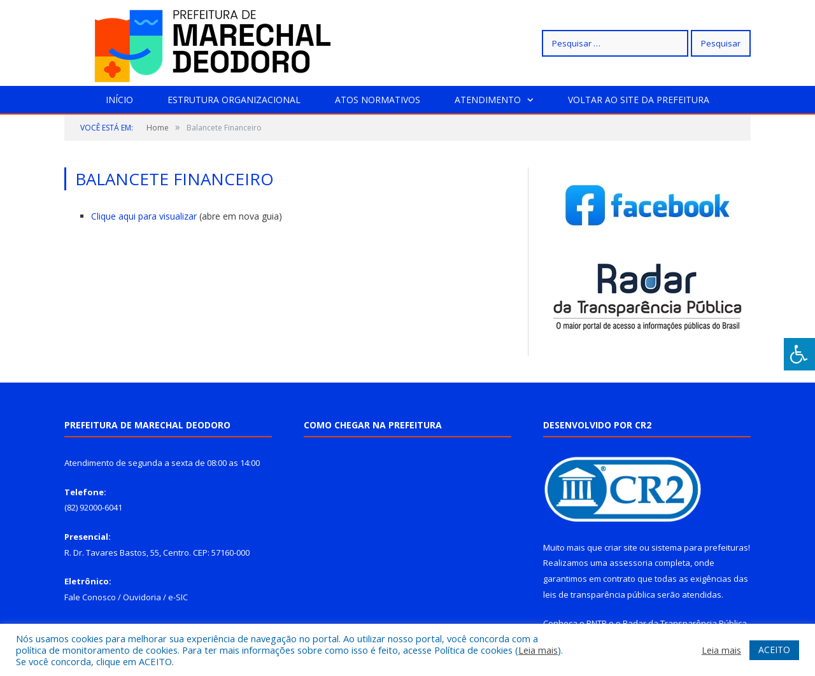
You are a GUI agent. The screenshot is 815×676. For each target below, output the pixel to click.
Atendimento (488, 100)
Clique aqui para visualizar (145, 216)
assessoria (631, 562)
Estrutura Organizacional (234, 100)
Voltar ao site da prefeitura (638, 100)
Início (119, 100)
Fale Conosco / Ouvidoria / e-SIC (126, 597)
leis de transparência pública (599, 594)
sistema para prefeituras (699, 547)
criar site (620, 547)
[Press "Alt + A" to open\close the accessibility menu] (799, 354)
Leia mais (538, 650)
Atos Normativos (377, 100)
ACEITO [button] (774, 650)
